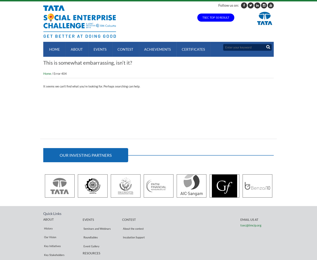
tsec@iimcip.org (250, 221)
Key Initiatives (51, 232)
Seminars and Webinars (96, 222)
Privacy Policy (91, 244)
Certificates (188, 47)
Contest (122, 47)
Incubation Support (133, 227)
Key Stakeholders (53, 236)
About (75, 47)
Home (53, 47)
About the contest (132, 222)
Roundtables (90, 227)
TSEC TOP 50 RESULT (215, 17)
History (47, 222)
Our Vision (49, 227)
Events (97, 47)
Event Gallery (91, 232)
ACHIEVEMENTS (153, 47)
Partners (48, 241)
